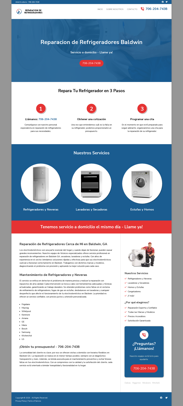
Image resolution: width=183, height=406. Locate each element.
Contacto (132, 9)
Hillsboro (146, 382)
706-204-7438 (33, 2)
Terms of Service (34, 401)
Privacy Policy (20, 401)
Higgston (136, 382)
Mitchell (156, 382)
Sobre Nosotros (115, 9)
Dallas (128, 382)
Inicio (100, 9)
